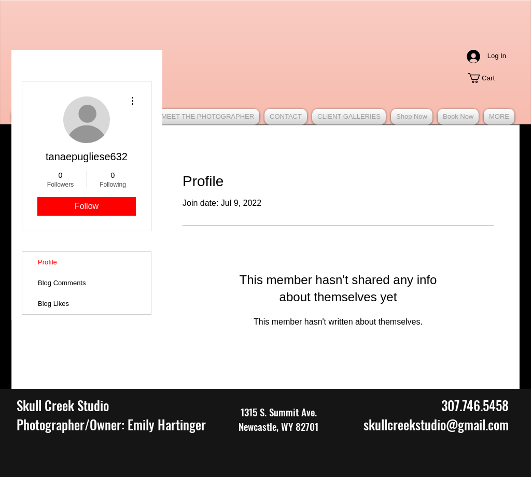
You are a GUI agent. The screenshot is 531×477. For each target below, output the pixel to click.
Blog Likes (53, 303)
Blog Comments (62, 283)
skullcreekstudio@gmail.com (436, 424)
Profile (47, 262)
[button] (487, 78)
